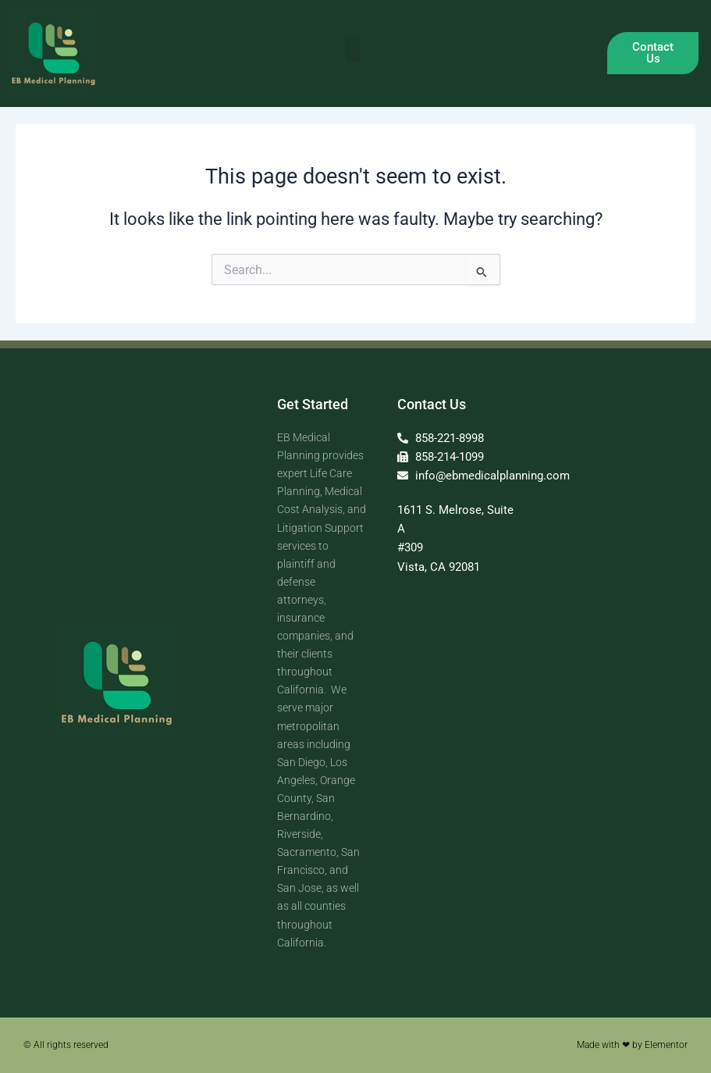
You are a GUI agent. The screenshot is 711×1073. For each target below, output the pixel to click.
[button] (353, 49)
